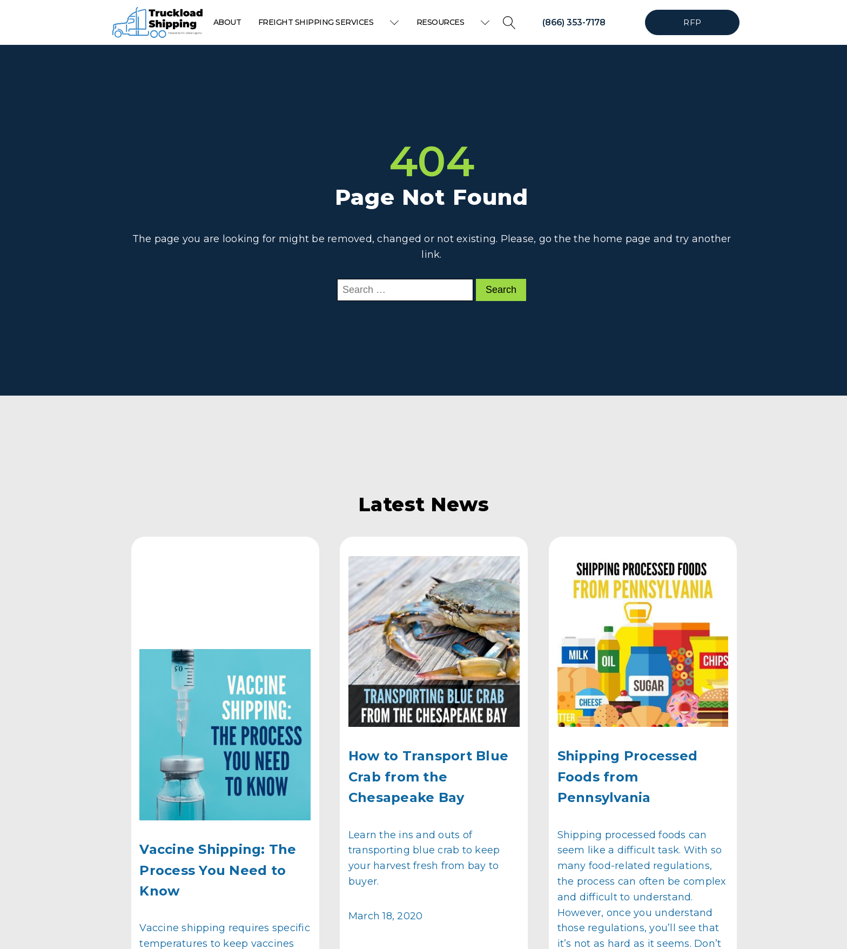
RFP (692, 22)
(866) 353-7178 (574, 22)
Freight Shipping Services (329, 22)
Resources (453, 22)
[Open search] (509, 22)
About (227, 22)
